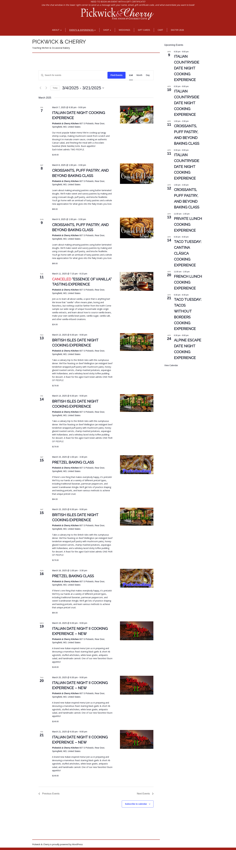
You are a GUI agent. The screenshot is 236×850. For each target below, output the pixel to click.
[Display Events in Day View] (148, 75)
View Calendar (171, 365)
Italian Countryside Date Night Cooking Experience (186, 68)
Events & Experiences (82, 29)
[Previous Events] (40, 88)
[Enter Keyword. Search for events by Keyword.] (73, 75)
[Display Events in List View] (131, 75)
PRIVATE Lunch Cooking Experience (188, 224)
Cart (160, 29)
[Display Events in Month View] (139, 75)
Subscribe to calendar (136, 804)
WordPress (77, 844)
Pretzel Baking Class (73, 462)
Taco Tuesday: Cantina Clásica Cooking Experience (187, 253)
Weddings (124, 29)
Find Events (116, 75)
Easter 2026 (177, 29)
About (57, 29)
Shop (107, 29)
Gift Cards (144, 29)
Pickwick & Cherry (59, 41)
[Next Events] (46, 88)
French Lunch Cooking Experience (188, 282)
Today (55, 88)
